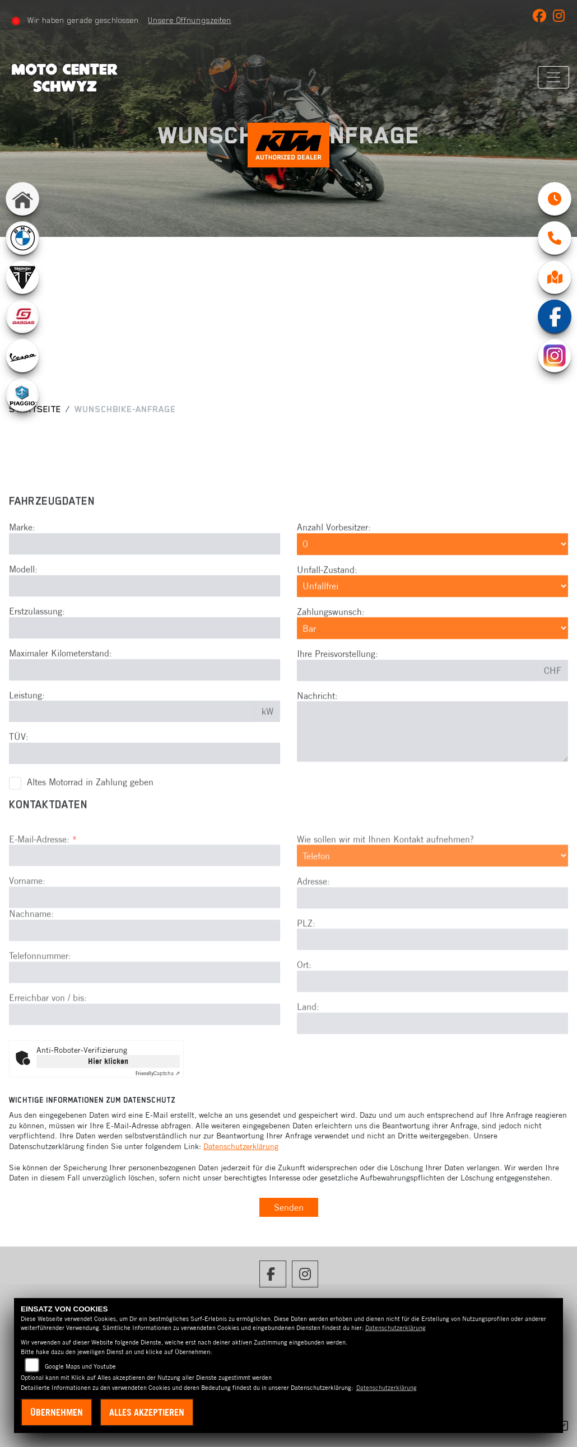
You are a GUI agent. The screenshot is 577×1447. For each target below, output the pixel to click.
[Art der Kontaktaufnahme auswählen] (432, 891)
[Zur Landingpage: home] (22, 200)
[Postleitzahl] (432, 975)
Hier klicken (108, 1061)
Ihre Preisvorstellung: (337, 671)
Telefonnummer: (40, 991)
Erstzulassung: (37, 628)
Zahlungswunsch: (331, 629)
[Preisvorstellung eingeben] (417, 688)
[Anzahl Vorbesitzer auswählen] (432, 561)
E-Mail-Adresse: (43, 874)
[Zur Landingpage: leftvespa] (22, 357)
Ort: (304, 1000)
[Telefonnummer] (144, 1008)
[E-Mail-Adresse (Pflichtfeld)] (144, 891)
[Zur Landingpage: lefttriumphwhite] (22, 278)
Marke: (22, 545)
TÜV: (19, 754)
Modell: (23, 586)
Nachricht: (317, 713)
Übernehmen (56, 1412)
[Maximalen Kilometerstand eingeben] (144, 687)
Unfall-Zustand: (327, 587)
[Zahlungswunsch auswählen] (432, 646)
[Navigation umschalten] (553, 77)
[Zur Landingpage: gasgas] (22, 317)
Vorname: (27, 916)
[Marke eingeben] (144, 561)
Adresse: (313, 916)
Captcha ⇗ (158, 1073)
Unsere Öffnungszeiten (189, 20)
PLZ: (306, 958)
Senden (289, 1207)
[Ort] (432, 1017)
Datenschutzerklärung (240, 1146)
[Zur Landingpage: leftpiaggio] (22, 396)
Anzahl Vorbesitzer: (334, 545)
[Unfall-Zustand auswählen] (432, 604)
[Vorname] (144, 933)
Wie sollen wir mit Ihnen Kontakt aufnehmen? (385, 874)
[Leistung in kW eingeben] (132, 729)
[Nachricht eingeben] (432, 750)
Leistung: (27, 712)
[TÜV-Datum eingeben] (144, 771)
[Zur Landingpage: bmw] (22, 239)
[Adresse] (432, 933)
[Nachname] (144, 966)
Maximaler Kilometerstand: (60, 670)
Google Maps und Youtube (80, 1366)
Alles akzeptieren (146, 1412)
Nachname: (31, 949)
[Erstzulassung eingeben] (144, 645)
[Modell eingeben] (144, 603)
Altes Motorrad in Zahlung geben (90, 800)
